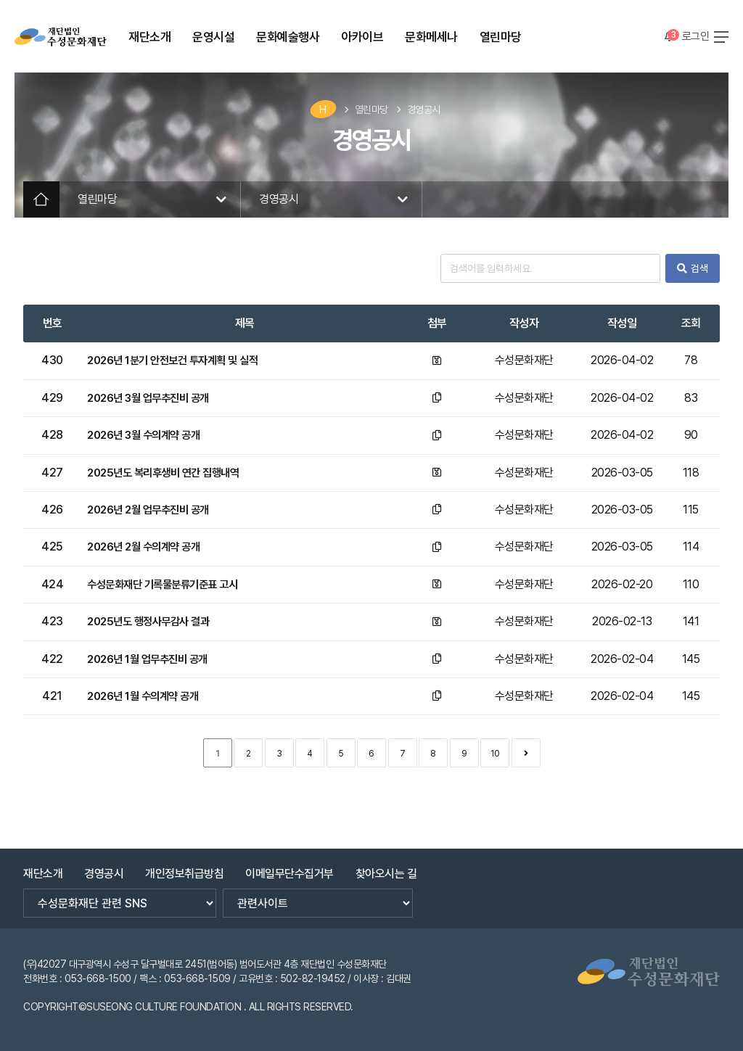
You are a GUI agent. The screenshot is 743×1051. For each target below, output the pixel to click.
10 (494, 754)
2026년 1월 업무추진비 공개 (152, 659)
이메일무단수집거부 (289, 868)
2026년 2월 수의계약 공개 (148, 546)
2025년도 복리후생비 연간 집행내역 (168, 472)
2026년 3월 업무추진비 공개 (153, 398)
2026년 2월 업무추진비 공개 (153, 509)
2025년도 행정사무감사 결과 (152, 621)
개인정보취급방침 (184, 868)
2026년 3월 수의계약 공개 (148, 435)
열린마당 (371, 109)
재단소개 (42, 868)
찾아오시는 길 (386, 868)
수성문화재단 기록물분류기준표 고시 (168, 584)
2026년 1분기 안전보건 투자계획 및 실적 (179, 360)
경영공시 (423, 109)
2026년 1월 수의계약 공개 (147, 696)
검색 (692, 268)
